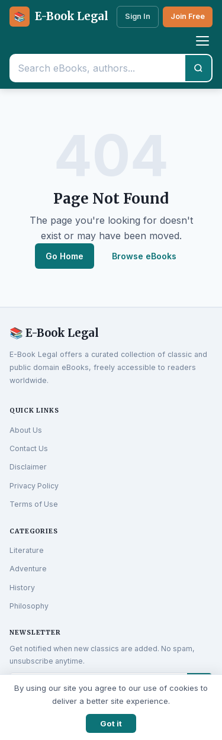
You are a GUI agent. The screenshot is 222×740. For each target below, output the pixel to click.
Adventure (28, 568)
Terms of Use (33, 504)
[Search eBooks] (98, 68)
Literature (26, 550)
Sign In (137, 16)
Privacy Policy (34, 485)
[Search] (198, 68)
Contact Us (28, 448)
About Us (25, 430)
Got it (111, 723)
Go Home (64, 256)
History (22, 587)
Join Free (187, 16)
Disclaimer (28, 466)
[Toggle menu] (202, 41)
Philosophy (29, 605)
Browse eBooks (144, 256)
